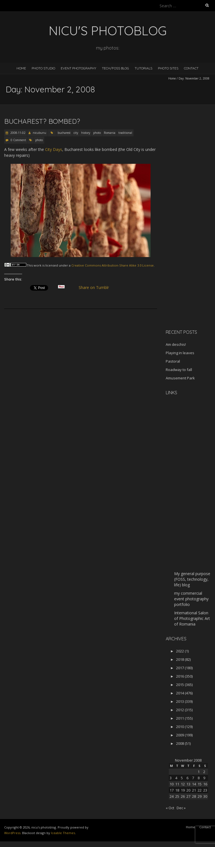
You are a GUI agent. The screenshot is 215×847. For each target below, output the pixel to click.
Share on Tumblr (96, 287)
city (76, 133)
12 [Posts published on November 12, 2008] (183, 784)
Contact (191, 68)
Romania (109, 133)
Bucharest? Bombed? (42, 121)
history (85, 133)
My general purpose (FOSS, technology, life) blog (192, 579)
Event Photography (78, 68)
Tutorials (143, 68)
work (37, 265)
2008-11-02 (17, 133)
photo (97, 133)
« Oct (170, 807)
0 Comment (18, 140)
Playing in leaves (180, 352)
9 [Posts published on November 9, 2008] (204, 777)
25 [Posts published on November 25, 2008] (177, 796)
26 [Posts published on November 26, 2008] (183, 796)
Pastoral (173, 361)
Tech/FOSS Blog (115, 68)
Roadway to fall (179, 369)
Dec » (181, 807)
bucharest (64, 133)
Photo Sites (168, 68)
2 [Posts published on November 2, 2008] (204, 771)
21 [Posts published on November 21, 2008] (194, 790)
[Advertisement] (190, 236)
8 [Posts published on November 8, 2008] (199, 777)
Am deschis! (176, 344)
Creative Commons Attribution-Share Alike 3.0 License (112, 265)
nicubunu (39, 133)
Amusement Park (180, 378)
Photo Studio (43, 68)
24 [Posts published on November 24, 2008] (172, 796)
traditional (125, 133)
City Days (53, 149)
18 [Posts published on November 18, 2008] (177, 790)
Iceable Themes (63, 833)
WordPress (12, 833)
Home (21, 68)
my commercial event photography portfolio (191, 599)
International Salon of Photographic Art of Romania (192, 618)
